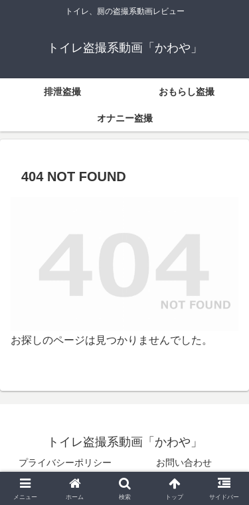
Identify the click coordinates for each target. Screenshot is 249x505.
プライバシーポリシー (65, 462)
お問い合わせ (184, 462)
